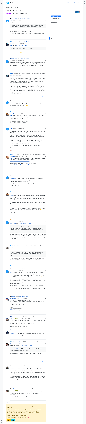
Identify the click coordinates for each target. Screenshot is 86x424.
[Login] (84, 1)
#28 (45, 331)
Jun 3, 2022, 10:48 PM (19, 60)
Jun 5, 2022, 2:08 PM (19, 221)
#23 (45, 221)
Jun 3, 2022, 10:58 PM (20, 75)
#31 (45, 390)
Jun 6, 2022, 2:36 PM (26, 318)
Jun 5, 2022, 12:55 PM (19, 128)
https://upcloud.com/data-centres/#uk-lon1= (20, 161)
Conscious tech (12, 262)
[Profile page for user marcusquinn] (7, 114)
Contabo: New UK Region (25, 18)
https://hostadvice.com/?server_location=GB (20, 164)
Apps (65, 2)
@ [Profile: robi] (11, 272)
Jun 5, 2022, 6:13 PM (23, 298)
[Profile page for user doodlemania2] (7, 319)
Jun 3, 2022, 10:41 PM (19, 20)
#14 (45, 43)
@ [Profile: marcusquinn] (13, 178)
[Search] (1, 13)
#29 (45, 343)
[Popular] (1, 8)
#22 (45, 193)
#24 (45, 247)
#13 (45, 20)
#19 (45, 128)
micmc (11, 343)
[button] (1, 420)
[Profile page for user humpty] (7, 44)
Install (78, 2)
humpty (12, 18)
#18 (45, 113)
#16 (45, 75)
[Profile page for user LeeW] (7, 21)
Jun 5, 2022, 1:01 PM (22, 156)
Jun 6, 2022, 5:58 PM (20, 343)
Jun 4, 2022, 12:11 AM (22, 113)
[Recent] (1, 4)
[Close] (44, 406)
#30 (45, 366)
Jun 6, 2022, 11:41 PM (19, 366)
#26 (45, 298)
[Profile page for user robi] (7, 248)
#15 (45, 60)
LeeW (11, 20)
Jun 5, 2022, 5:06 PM (19, 270)
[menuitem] (84, 1)
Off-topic (8, 13)
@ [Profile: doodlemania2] (13, 333)
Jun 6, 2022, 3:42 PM (20, 331)
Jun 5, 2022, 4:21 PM (19, 247)
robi (10, 247)
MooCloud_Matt (13, 298)
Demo (72, 2)
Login (13, 420)
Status (68, 2)
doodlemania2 (12, 318)
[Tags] (1, 6)
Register (9, 420)
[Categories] (1, 1)
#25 (45, 270)
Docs (75, 2)
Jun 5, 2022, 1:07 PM (19, 176)
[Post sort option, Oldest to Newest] (56, 19)
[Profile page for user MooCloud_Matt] (7, 299)
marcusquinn (12, 113)
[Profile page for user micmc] (7, 344)
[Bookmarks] (1, 11)
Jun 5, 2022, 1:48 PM (22, 193)
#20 (45, 156)
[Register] (84, 4)
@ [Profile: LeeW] (16, 18)
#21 (45, 176)
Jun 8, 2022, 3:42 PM (26, 390)
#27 (45, 318)
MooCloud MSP (12, 309)
